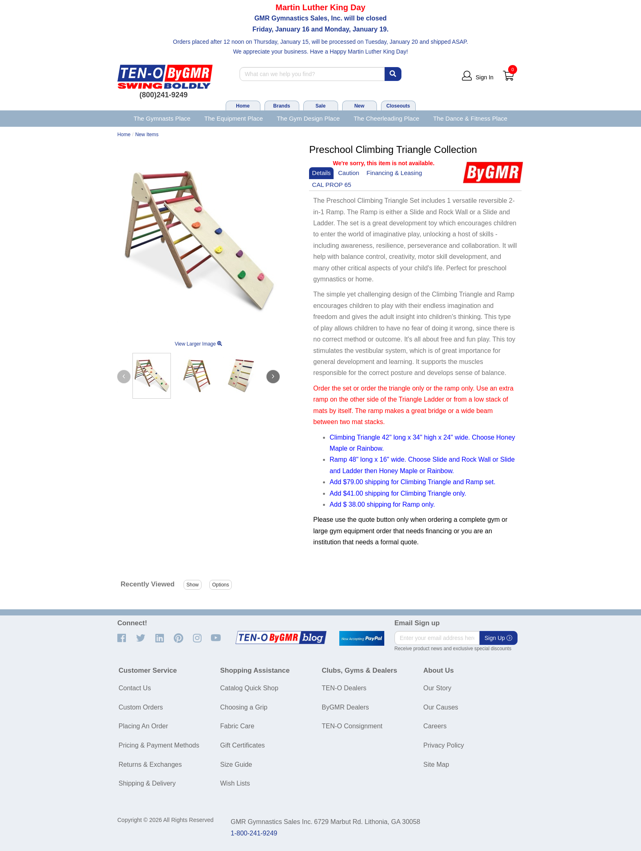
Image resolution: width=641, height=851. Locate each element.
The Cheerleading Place (386, 118)
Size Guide (236, 764)
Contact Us (135, 688)
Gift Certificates (242, 745)
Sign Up (498, 638)
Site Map (436, 764)
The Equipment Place (233, 118)
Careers (435, 726)
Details (321, 172)
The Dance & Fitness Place (470, 118)
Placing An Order (143, 726)
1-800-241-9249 (254, 833)
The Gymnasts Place (162, 118)
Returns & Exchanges (150, 764)
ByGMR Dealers (345, 707)
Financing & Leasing (394, 172)
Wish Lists (235, 783)
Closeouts (398, 106)
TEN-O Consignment (352, 726)
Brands (281, 106)
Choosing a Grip (244, 707)
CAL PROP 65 (331, 184)
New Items (147, 134)
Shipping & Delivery (147, 783)
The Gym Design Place (308, 118)
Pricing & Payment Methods (159, 745)
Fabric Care (237, 726)
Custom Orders (141, 707)
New (359, 106)
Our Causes (441, 707)
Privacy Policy (444, 745)
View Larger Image (198, 344)
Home (242, 106)
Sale (321, 106)
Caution (348, 172)
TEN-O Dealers (344, 688)
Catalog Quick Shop (249, 688)
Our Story (437, 688)
